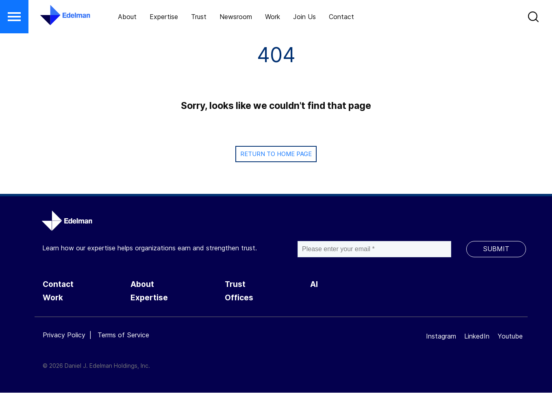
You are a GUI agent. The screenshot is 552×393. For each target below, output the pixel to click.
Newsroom (235, 17)
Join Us (304, 17)
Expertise (164, 17)
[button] (14, 16)
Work (272, 17)
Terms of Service (123, 335)
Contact (341, 17)
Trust (198, 17)
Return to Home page (276, 154)
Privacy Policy (64, 335)
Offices (239, 297)
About (127, 17)
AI (314, 284)
